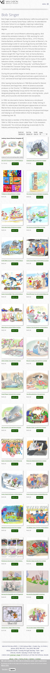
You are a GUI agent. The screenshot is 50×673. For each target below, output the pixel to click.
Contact (38, 659)
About (11, 659)
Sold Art (21, 132)
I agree (12, 669)
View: (41, 132)
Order (36, 132)
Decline (5, 669)
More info (5, 665)
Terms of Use (23, 659)
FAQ (16, 659)
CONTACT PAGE (15, 655)
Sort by (28, 132)
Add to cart (15, 163)
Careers (31, 659)
